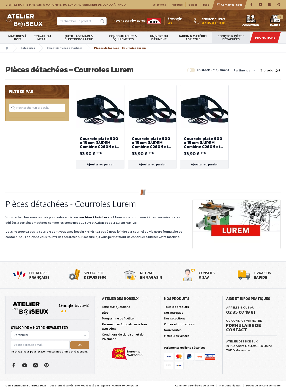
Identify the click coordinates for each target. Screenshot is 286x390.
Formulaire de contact (243, 327)
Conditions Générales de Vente (194, 385)
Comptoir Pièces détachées (230, 38)
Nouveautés (172, 330)
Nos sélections (174, 318)
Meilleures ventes (176, 336)
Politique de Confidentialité (263, 385)
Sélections (159, 4)
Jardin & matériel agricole (193, 38)
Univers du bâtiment (159, 38)
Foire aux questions (116, 306)
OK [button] (80, 344)
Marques (177, 4)
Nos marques (173, 312)
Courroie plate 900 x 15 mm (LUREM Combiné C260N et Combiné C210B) (100, 143)
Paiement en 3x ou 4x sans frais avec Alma (124, 326)
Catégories (28, 48)
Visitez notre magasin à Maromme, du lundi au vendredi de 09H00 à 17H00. (65, 4)
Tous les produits (176, 306)
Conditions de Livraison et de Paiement (122, 336)
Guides (193, 4)
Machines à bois (17, 38)
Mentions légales (230, 385)
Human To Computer (125, 386)
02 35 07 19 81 (240, 312)
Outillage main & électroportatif (79, 38)
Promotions (265, 37)
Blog (206, 4)
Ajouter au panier (100, 164)
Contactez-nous (229, 5)
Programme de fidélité (118, 318)
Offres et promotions (179, 324)
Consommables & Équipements (123, 38)
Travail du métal (42, 38)
